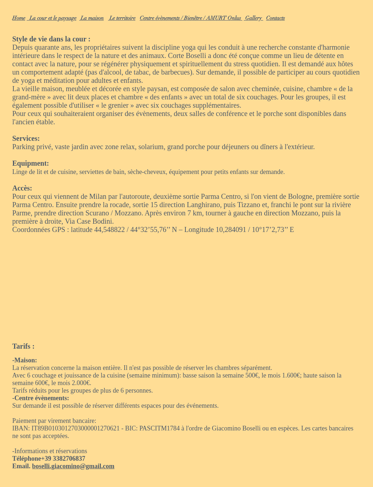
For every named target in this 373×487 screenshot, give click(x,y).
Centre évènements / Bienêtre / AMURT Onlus (191, 18)
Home (18, 18)
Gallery (253, 18)
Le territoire (121, 18)
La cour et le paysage (51, 18)
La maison (91, 18)
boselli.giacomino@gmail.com (73, 466)
